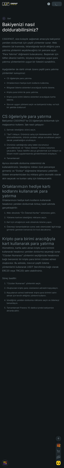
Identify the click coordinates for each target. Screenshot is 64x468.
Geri (6, 18)
